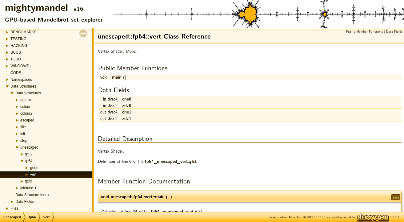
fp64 (28, 161)
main (117, 77)
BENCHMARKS (23, 32)
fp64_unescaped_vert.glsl (170, 161)
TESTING (18, 39)
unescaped (29, 147)
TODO (15, 59)
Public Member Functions (364, 31)
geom (34, 168)
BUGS (15, 52)
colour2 (26, 113)
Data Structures (23, 86)
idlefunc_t (28, 188)
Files (14, 208)
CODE (15, 73)
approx (26, 100)
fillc (23, 127)
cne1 (126, 112)
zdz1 (126, 118)
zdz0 (126, 105)
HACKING (18, 45)
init (22, 134)
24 (135, 211)
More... (132, 51)
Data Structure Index (32, 195)
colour (25, 107)
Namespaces (21, 79)
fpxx (28, 181)
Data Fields (24, 201)
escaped (27, 120)
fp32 (28, 154)
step (23, 140)
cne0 (126, 99)
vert (33, 174)
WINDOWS (19, 66)
